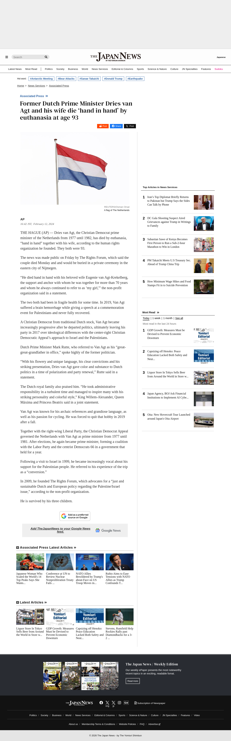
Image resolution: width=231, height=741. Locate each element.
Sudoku (219, 69)
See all (179, 318)
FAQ (142, 724)
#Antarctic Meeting (41, 78)
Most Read (31, 69)
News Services (100, 69)
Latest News (15, 69)
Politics (49, 69)
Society (60, 69)
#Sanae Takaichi (89, 78)
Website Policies (127, 724)
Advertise (154, 724)
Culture (174, 69)
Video (197, 715)
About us (73, 724)
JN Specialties (189, 69)
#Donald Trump (113, 78)
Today (146, 318)
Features (206, 69)
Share (118, 126)
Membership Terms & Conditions (98, 724)
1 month (168, 318)
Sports (140, 69)
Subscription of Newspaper (149, 703)
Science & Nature (157, 69)
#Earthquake (135, 78)
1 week (156, 318)
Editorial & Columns (122, 69)
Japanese (221, 57)
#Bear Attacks (66, 78)
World (85, 69)
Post (105, 126)
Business (73, 69)
